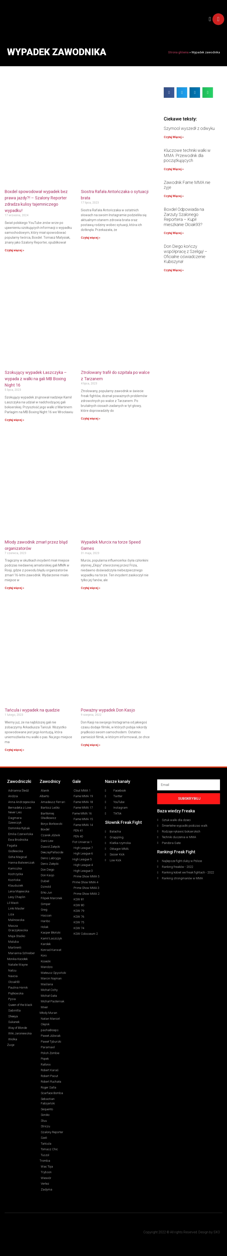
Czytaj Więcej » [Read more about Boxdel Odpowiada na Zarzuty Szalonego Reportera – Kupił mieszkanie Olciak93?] (174, 233)
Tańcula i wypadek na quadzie (32, 710)
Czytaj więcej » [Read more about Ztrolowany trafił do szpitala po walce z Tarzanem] (90, 418)
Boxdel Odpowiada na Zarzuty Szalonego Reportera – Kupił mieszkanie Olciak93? (184, 217)
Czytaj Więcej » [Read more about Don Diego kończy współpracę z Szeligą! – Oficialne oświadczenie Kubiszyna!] (174, 270)
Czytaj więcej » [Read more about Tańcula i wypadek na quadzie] (14, 750)
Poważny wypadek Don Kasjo (108, 710)
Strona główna (178, 52)
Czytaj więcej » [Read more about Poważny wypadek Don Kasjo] (90, 745)
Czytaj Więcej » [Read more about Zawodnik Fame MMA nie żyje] (174, 196)
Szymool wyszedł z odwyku (189, 128)
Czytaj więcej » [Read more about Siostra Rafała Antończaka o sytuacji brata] (90, 237)
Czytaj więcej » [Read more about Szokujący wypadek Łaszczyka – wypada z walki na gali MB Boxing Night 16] (14, 420)
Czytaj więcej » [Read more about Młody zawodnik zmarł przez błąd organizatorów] (14, 588)
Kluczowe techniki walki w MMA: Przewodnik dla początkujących (187, 155)
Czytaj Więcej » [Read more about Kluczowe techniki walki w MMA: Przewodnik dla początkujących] (174, 169)
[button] (209, 19)
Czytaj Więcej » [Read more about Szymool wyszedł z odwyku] (174, 137)
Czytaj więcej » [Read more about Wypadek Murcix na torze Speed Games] (90, 588)
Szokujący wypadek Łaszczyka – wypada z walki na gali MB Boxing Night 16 (36, 378)
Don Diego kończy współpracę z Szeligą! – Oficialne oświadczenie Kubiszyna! (185, 254)
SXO (216, 1232)
